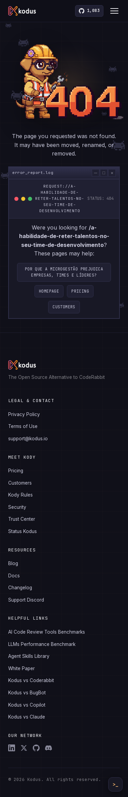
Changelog (20, 587)
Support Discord (26, 600)
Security (17, 507)
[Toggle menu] (114, 11)
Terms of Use (23, 426)
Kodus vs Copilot (26, 705)
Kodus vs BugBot (27, 692)
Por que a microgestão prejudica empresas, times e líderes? (64, 272)
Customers (64, 306)
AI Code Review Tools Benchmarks (46, 632)
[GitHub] (36, 747)
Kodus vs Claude (26, 717)
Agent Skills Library (28, 656)
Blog (13, 563)
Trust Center (21, 519)
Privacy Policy (24, 414)
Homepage (49, 291)
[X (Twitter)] (23, 747)
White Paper (21, 668)
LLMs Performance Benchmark (41, 644)
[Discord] (48, 747)
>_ (115, 784)
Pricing (80, 291)
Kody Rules (20, 495)
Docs (14, 575)
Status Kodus (22, 531)
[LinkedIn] (11, 747)
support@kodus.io (28, 438)
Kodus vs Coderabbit (31, 680)
